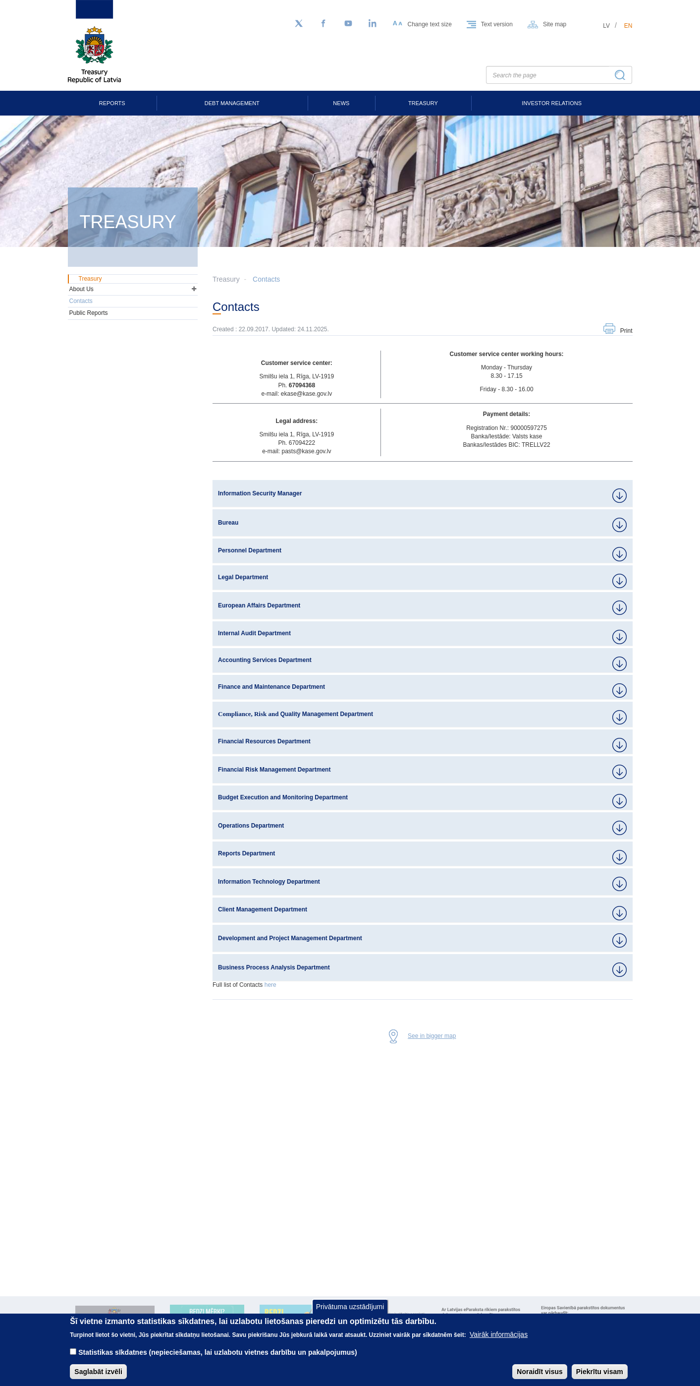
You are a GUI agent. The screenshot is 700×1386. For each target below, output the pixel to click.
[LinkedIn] (373, 24)
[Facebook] (323, 24)
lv (606, 25)
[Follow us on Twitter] (299, 24)
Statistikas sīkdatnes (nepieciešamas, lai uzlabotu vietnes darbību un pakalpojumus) (217, 1352)
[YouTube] (348, 24)
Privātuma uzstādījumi (350, 1307)
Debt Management (232, 103)
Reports (112, 103)
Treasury (423, 103)
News (341, 103)
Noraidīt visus (540, 1372)
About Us (81, 289)
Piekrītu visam (599, 1372)
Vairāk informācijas (499, 1334)
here (270, 984)
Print (626, 330)
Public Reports (88, 312)
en (628, 25)
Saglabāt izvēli (98, 1372)
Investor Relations (552, 103)
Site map (554, 24)
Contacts (266, 279)
